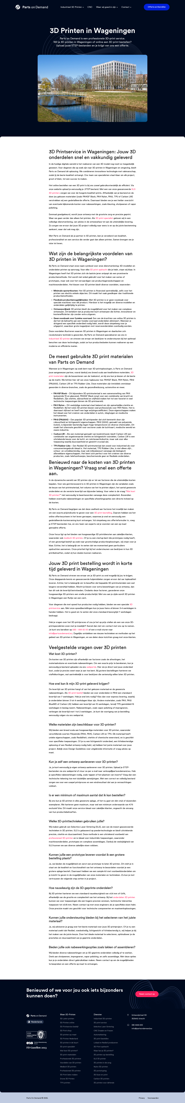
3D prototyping (100, 1071)
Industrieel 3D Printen (71, 7)
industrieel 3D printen (59, 339)
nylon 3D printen (79, 408)
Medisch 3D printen (68, 1067)
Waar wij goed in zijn (106, 7)
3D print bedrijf (75, 693)
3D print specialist (104, 218)
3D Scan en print (100, 1075)
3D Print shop (65, 1031)
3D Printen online (67, 1023)
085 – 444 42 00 (80, 630)
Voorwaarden (153, 1098)
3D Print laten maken (69, 1075)
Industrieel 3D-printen (103, 1019)
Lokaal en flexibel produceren (106, 1043)
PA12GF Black (86, 396)
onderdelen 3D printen (124, 897)
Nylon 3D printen (101, 1067)
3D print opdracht (98, 270)
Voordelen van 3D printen (70, 1063)
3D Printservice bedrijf (69, 1027)
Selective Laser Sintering (104, 1027)
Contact (125, 7)
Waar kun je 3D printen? (104, 1051)
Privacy (142, 1098)
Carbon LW (123, 437)
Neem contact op (147, 994)
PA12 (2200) (102, 422)
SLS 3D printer (100, 1059)
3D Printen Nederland (69, 1039)
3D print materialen (68, 1055)
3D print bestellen (101, 1039)
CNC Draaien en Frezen (103, 1031)
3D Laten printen (67, 1019)
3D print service (100, 1023)
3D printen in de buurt (69, 1043)
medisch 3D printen (73, 538)
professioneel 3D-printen (61, 838)
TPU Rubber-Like (105, 448)
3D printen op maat (68, 1035)
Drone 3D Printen (67, 1079)
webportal (91, 667)
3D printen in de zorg (102, 1063)
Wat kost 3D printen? (69, 1051)
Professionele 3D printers (70, 1059)
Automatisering (100, 1035)
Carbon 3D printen (101, 1079)
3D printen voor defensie (104, 1083)
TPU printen (65, 1083)
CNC (89, 7)
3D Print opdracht (101, 1047)
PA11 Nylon (122, 408)
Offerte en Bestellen (157, 7)
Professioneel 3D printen (70, 1071)
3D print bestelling (103, 513)
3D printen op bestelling (104, 1055)
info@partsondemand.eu (60, 633)
